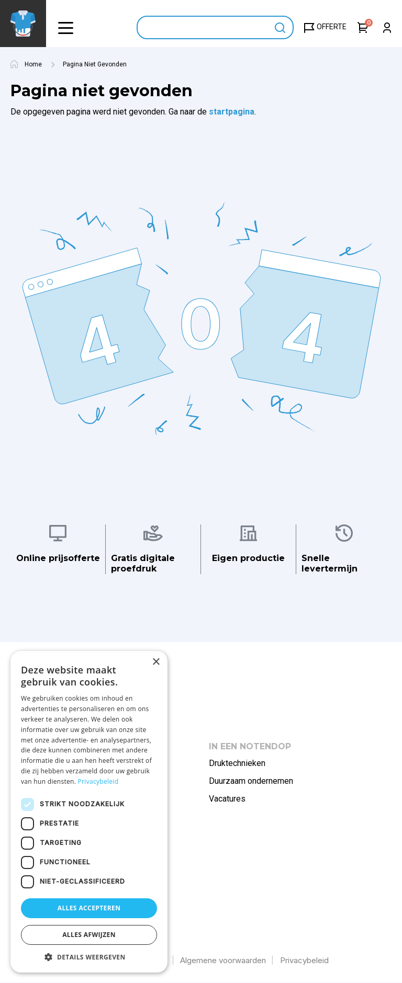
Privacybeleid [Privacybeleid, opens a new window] (98, 781)
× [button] (156, 662)
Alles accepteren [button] (89, 908)
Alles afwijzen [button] (89, 934)
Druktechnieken (237, 763)
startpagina (231, 112)
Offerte (332, 26)
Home (33, 64)
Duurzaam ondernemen (251, 781)
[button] (65, 27)
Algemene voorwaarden (223, 960)
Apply (280, 27)
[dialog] (89, 812)
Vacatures (227, 799)
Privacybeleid (304, 960)
